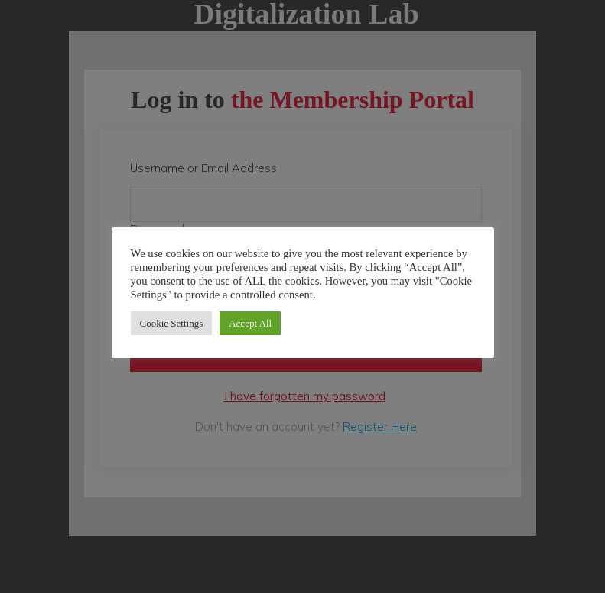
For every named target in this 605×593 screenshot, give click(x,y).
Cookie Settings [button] (171, 323)
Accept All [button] (250, 323)
